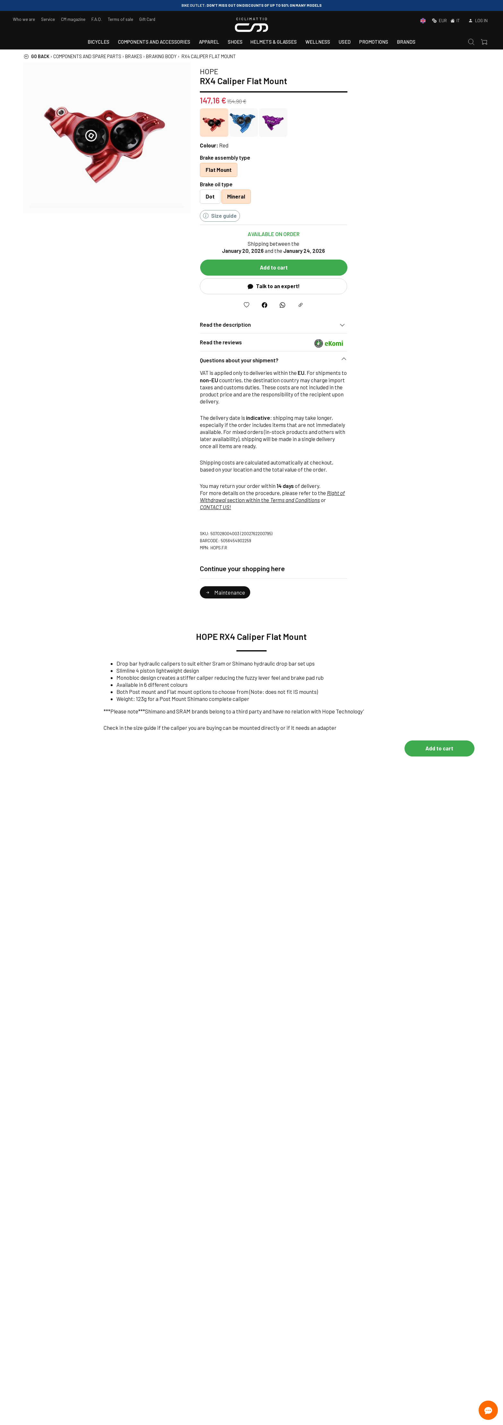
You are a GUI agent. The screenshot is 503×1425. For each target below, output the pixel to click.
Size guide (344, 215)
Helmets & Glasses (273, 42)
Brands (406, 42)
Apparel (209, 42)
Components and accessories (154, 42)
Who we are (24, 19)
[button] (397, 361)
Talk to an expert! (397, 286)
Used (345, 42)
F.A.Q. (96, 19)
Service (48, 19)
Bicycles (98, 42)
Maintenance (349, 592)
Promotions (373, 42)
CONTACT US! (339, 507)
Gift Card (147, 19)
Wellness (317, 42)
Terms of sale (120, 19)
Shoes (235, 42)
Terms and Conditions (419, 500)
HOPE (332, 71)
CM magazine (73, 19)
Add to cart (397, 267)
